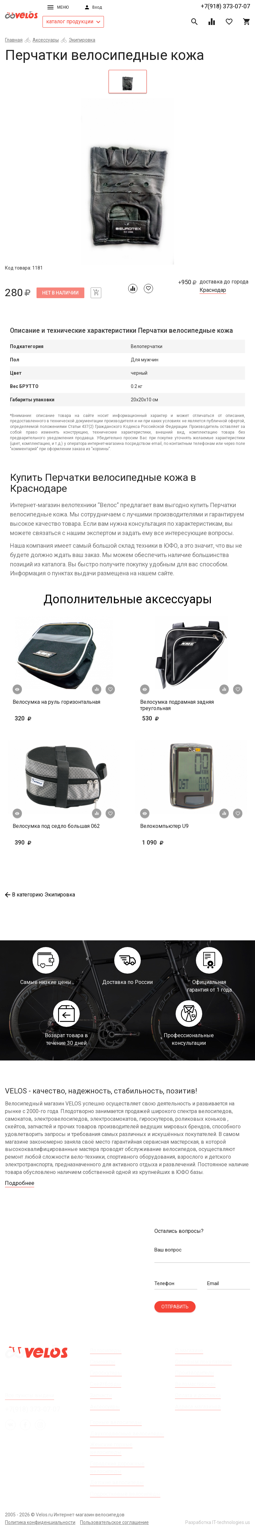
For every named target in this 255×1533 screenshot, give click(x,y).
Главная (14, 40)
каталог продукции (73, 21)
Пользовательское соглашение (114, 1522)
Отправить (175, 1307)
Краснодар (213, 290)
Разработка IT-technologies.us (217, 1522)
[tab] (127, 81)
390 (33, 842)
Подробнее (20, 1183)
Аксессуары (46, 40)
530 (170, 718)
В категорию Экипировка (40, 894)
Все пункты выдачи (29, 1395)
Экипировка (82, 40)
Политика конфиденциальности (40, 1522)
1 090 (172, 842)
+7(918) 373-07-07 (225, 6)
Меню (58, 7)
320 (42, 718)
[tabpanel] (127, 181)
